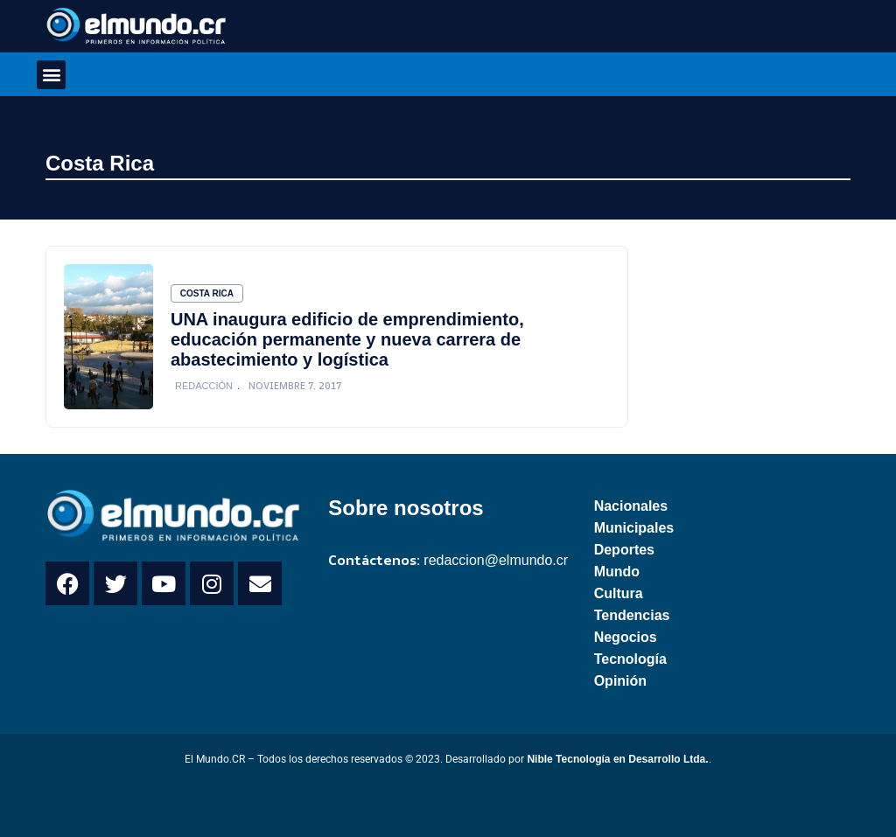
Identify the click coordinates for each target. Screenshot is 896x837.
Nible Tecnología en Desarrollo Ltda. (617, 759)
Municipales (634, 527)
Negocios (625, 637)
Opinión (620, 680)
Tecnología (630, 659)
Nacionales (631, 506)
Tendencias (632, 615)
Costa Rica (100, 163)
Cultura (618, 593)
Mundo (617, 571)
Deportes (624, 549)
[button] (51, 74)
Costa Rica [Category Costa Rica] (207, 293)
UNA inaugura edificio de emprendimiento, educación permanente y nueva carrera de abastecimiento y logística (347, 339)
